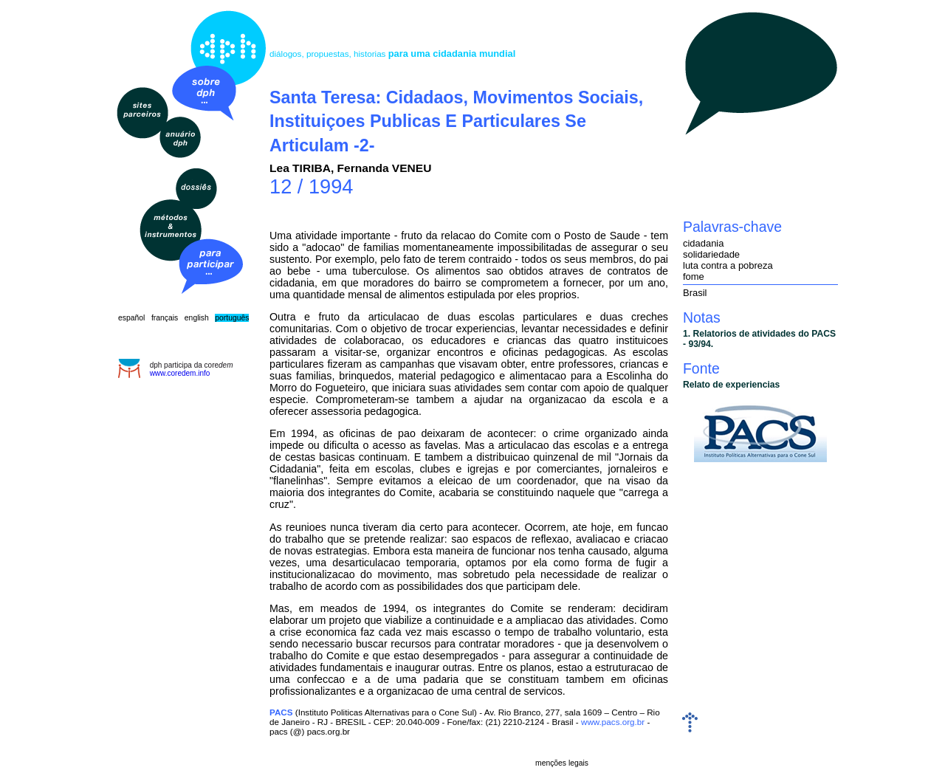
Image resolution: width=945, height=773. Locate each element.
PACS (281, 712)
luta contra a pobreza (728, 265)
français (164, 318)
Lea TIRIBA (300, 168)
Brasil (695, 292)
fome (693, 276)
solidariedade (711, 254)
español (131, 318)
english (197, 318)
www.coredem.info (180, 373)
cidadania (703, 243)
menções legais (561, 763)
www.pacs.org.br (613, 721)
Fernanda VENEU (384, 168)
